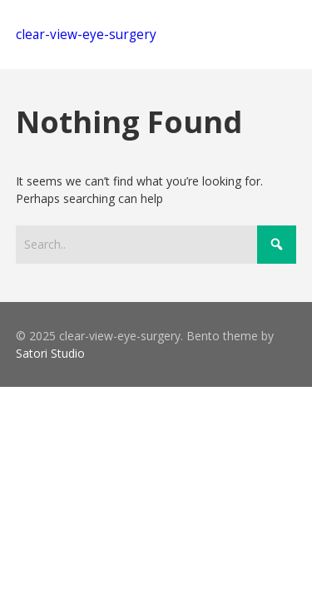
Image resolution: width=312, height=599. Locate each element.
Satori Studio (50, 353)
